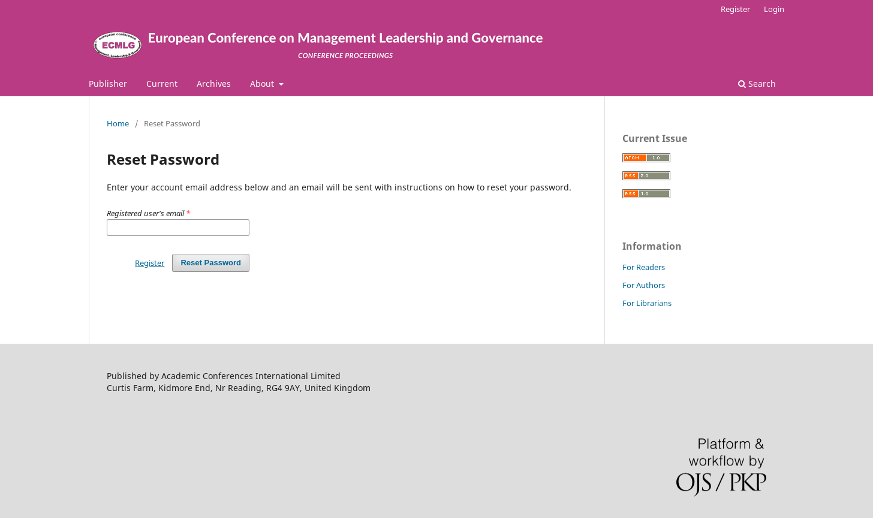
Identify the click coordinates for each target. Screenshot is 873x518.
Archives (214, 83)
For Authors (643, 285)
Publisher (108, 83)
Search (757, 83)
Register (735, 9)
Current (161, 83)
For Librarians (647, 303)
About (263, 83)
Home (118, 123)
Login (774, 9)
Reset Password (210, 262)
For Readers (643, 267)
